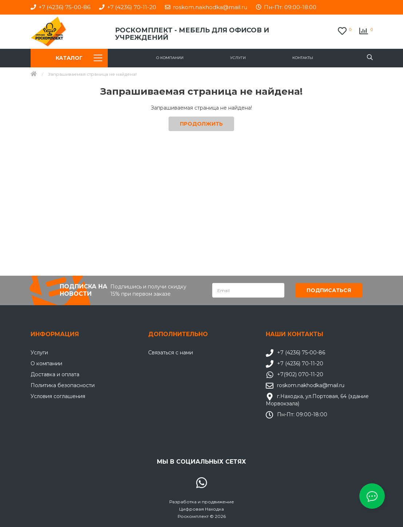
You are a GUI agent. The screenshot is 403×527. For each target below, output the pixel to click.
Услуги (238, 57)
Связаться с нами (170, 352)
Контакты (302, 57)
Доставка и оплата (55, 374)
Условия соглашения (58, 396)
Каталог (79, 58)
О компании (169, 57)
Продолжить (201, 124)
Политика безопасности (63, 385)
